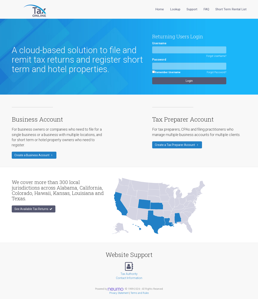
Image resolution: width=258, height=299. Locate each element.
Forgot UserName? (216, 56)
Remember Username (167, 72)
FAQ (206, 9)
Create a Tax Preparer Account (177, 145)
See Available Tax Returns (33, 209)
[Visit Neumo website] (115, 288)
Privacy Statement (119, 293)
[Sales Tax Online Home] (30, 9)
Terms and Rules (140, 293)
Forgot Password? (216, 72)
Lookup (175, 9)
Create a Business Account (34, 155)
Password (159, 59)
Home (159, 9)
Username (159, 43)
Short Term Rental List (230, 9)
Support (192, 9)
